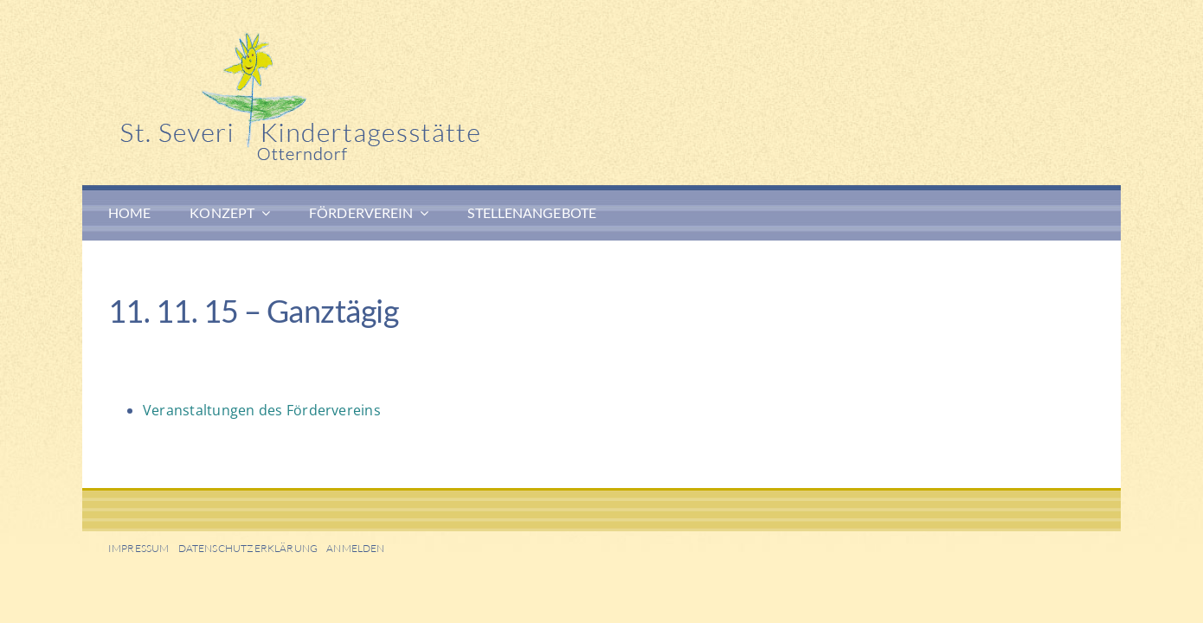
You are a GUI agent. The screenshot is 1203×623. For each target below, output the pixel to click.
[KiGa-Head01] (367, 38)
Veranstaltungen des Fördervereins (262, 410)
